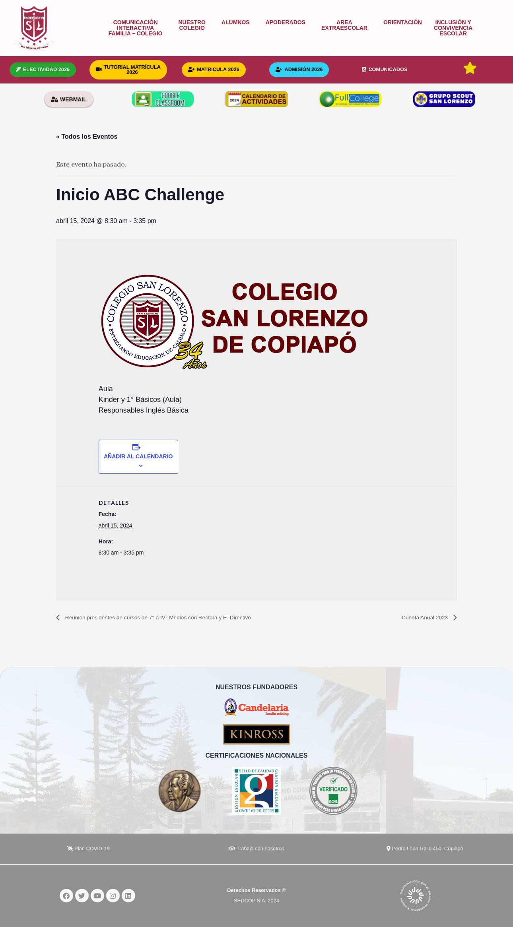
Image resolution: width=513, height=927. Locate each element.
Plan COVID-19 (88, 849)
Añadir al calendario (138, 456)
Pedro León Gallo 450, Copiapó (425, 849)
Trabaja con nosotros (256, 849)
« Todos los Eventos (86, 136)
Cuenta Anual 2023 (421, 617)
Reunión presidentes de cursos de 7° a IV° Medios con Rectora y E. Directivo (173, 617)
